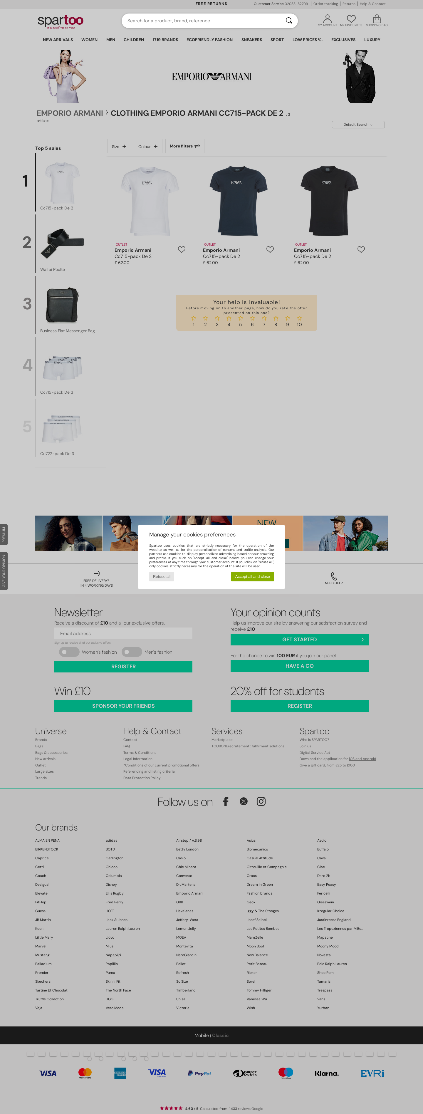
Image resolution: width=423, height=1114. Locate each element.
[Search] (289, 21)
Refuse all (161, 576)
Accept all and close (252, 576)
